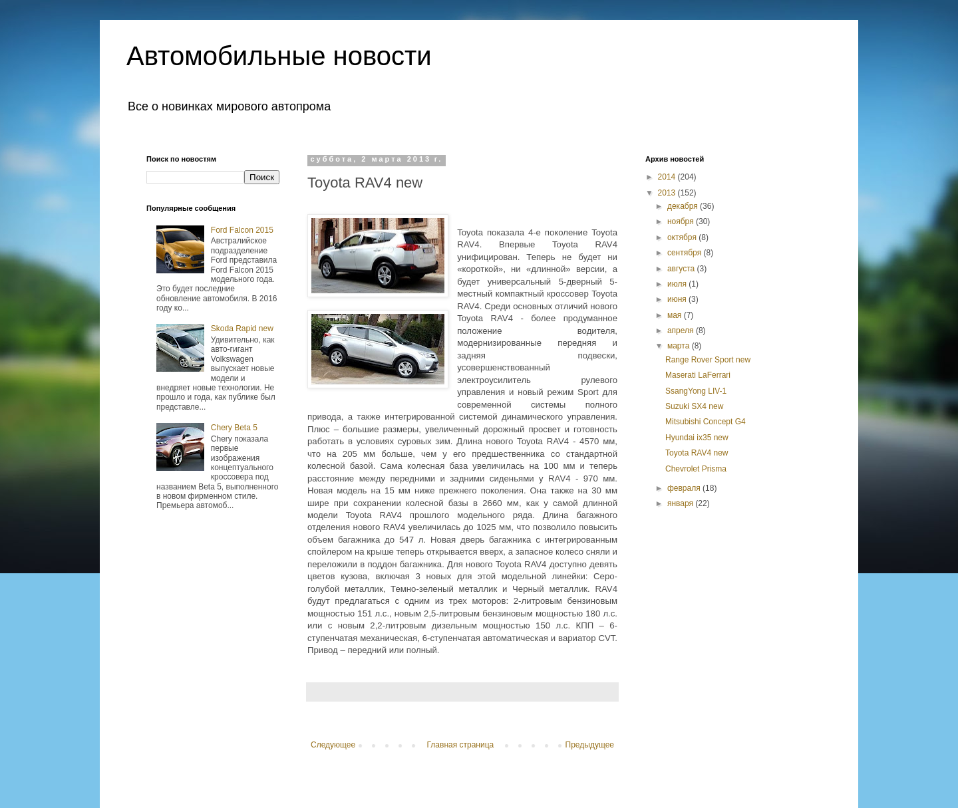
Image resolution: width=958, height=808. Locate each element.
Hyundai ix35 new (696, 437)
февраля (685, 488)
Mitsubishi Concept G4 (705, 421)
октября (683, 237)
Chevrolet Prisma (695, 468)
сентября (685, 252)
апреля (681, 330)
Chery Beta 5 (234, 427)
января (681, 503)
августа (682, 268)
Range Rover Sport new (707, 359)
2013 (668, 193)
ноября (681, 221)
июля (678, 284)
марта (679, 345)
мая (675, 315)
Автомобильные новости (279, 55)
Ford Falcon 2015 (242, 230)
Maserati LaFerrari (697, 375)
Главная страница (460, 744)
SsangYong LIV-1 (695, 391)
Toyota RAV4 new (696, 453)
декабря (683, 206)
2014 (668, 177)
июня (678, 299)
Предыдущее (589, 744)
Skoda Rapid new (242, 328)
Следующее (333, 744)
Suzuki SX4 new (694, 406)
